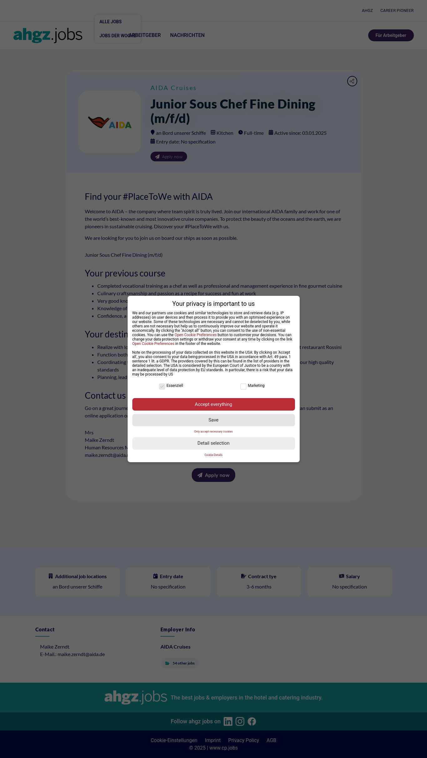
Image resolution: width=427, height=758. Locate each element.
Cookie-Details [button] (214, 453)
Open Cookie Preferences (196, 333)
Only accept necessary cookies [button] (213, 430)
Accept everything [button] (213, 402)
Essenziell (171, 384)
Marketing (252, 384)
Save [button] (213, 418)
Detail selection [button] (213, 441)
